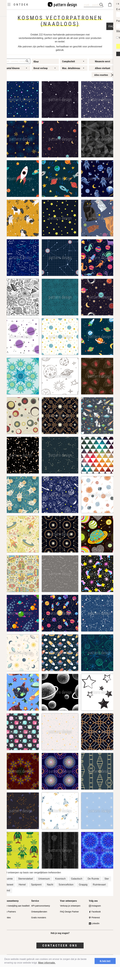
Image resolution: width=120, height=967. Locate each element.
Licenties (6, 917)
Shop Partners (9, 911)
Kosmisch (60, 878)
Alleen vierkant (102, 68)
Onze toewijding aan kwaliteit (16, 906)
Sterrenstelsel (25, 878)
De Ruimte (93, 878)
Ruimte (9, 878)
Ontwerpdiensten (39, 911)
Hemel (22, 884)
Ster (107, 878)
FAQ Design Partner (69, 911)
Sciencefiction (66, 884)
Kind (7, 890)
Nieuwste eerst (102, 61)
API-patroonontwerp (40, 906)
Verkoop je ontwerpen (70, 906)
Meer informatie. (47, 962)
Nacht (50, 884)
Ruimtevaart (99, 884)
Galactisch (76, 878)
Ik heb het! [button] (105, 961)
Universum (44, 878)
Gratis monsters (38, 917)
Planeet (9, 884)
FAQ (4, 923)
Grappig (83, 884)
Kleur (36, 61)
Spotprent (36, 884)
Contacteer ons (60, 945)
